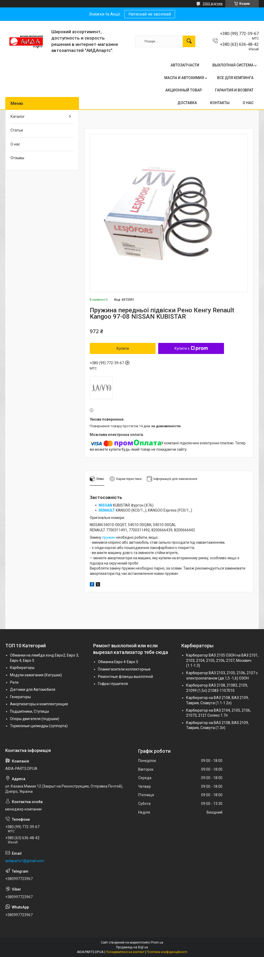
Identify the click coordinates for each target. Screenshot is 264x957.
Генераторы (20, 697)
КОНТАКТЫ (220, 103)
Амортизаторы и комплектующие (39, 704)
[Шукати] (189, 41)
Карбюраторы (22, 667)
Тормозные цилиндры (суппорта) (39, 726)
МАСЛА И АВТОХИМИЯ (184, 78)
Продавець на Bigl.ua (132, 947)
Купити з (191, 348)
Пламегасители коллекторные (124, 669)
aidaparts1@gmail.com (24, 861)
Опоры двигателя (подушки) (34, 719)
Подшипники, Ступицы (29, 711)
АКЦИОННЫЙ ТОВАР (183, 90)
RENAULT (107, 510)
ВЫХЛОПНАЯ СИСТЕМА (232, 65)
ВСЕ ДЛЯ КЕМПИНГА (235, 78)
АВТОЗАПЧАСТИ (185, 65)
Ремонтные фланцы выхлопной (125, 676)
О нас (15, 144)
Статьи (17, 130)
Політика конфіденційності (167, 952)
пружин (108, 537)
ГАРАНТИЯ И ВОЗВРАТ (234, 90)
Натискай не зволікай (149, 14)
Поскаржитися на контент (125, 952)
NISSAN (105, 505)
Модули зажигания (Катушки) (36, 675)
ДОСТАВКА (187, 103)
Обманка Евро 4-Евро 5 (118, 662)
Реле (14, 682)
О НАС (248, 103)
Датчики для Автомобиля (32, 689)
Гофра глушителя (113, 684)
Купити (123, 348)
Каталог (18, 116)
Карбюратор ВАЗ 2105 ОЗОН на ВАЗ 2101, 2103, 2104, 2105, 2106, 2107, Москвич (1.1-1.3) (222, 660)
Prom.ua (157, 942)
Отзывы (17, 158)
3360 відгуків (213, 4)
